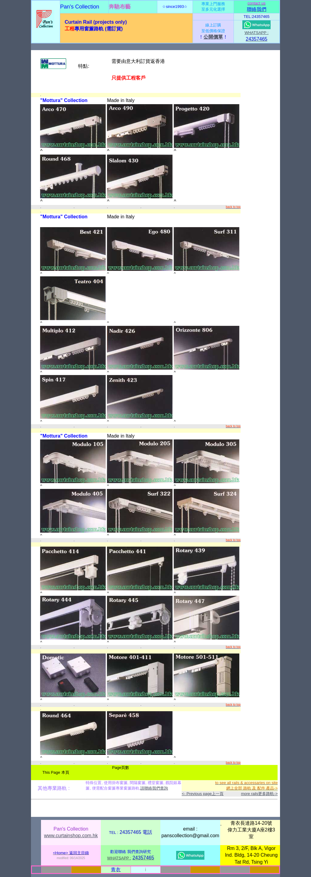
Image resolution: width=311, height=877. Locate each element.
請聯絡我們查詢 (154, 788)
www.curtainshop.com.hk (71, 835)
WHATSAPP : (256, 32)
